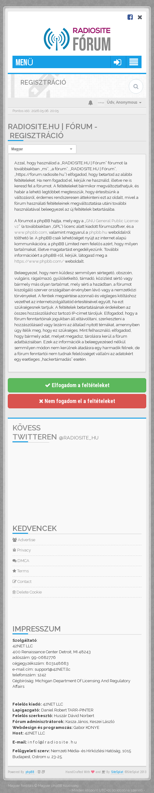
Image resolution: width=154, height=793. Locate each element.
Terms (20, 571)
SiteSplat (117, 772)
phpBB (30, 772)
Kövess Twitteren (55, 432)
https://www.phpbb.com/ (39, 261)
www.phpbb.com (30, 232)
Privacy (21, 550)
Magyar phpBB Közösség (58, 786)
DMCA (20, 560)
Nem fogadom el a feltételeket (77, 401)
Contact (21, 581)
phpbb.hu (98, 232)
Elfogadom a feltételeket (77, 385)
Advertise (23, 539)
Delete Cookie (27, 592)
